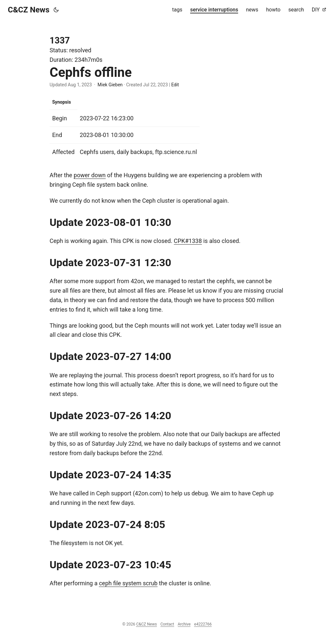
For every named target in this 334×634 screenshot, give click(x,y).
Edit (175, 84)
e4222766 (203, 624)
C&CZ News (29, 9)
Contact (167, 624)
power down (90, 175)
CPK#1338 (188, 240)
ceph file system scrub (128, 583)
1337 (60, 40)
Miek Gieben (110, 84)
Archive (184, 624)
